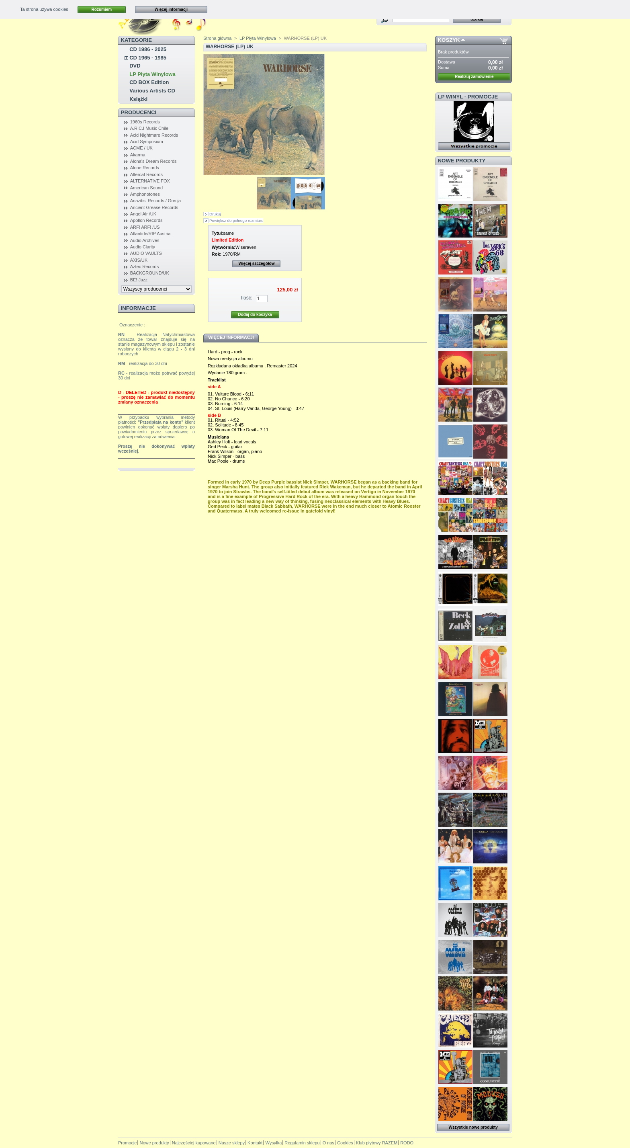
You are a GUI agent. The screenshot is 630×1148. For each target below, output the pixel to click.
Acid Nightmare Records (154, 135)
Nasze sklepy (232, 1142)
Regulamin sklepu (301, 1142)
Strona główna (217, 38)
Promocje (127, 1142)
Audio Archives (145, 240)
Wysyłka (273, 1142)
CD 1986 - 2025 (147, 49)
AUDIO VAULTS (146, 253)
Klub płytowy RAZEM (376, 1142)
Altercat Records (146, 174)
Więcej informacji (171, 9)
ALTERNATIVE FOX (150, 180)
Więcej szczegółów (256, 263)
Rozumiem (102, 9)
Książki (138, 99)
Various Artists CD (152, 91)
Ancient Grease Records (154, 207)
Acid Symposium (146, 141)
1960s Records (145, 121)
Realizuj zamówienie (474, 76)
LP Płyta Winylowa (152, 74)
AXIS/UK (138, 260)
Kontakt (255, 1142)
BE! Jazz (138, 279)
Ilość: (246, 298)
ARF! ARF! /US (145, 227)
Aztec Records (144, 266)
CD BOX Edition (149, 82)
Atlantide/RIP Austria (150, 233)
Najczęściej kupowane (194, 1142)
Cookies (345, 1142)
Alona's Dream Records (153, 161)
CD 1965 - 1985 (147, 58)
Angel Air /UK (143, 213)
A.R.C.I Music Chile (149, 128)
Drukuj (215, 214)
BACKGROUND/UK (149, 273)
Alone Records (144, 167)
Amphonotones (145, 194)
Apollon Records (146, 220)
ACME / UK (141, 148)
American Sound (146, 187)
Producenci (139, 112)
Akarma (137, 154)
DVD (134, 66)
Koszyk (449, 40)
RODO (406, 1142)
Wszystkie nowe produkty (473, 1127)
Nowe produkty (462, 161)
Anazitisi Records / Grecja (155, 200)
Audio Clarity (142, 246)
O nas (328, 1142)
